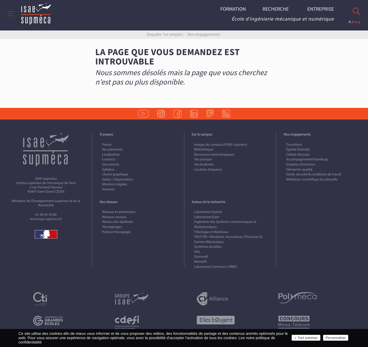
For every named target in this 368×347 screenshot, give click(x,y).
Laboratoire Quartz (208, 212)
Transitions (294, 144)
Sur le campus (202, 134)
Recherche (275, 9)
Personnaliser (336, 338)
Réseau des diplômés (117, 222)
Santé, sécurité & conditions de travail (313, 174)
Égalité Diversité (298, 149)
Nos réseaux (108, 202)
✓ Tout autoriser (306, 338)
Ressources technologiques (214, 154)
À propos (106, 134)
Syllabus (108, 169)
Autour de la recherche (208, 202)
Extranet (108, 189)
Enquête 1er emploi (164, 34)
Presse (107, 144)
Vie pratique (203, 159)
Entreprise (320, 9)
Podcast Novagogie (116, 232)
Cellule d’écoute (298, 154)
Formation (233, 9)
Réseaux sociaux (114, 217)
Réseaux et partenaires (119, 212)
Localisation (111, 154)
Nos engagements (203, 34)
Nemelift (200, 261)
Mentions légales (114, 184)
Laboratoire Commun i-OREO (215, 267)
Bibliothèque (203, 149)
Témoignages (112, 227)
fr (350, 22)
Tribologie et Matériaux (211, 232)
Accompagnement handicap (307, 159)
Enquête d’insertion (300, 164)
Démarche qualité (299, 169)
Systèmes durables (208, 246)
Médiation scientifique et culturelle (311, 179)
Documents (110, 164)
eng (357, 22)
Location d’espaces (208, 169)
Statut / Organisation (117, 179)
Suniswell (201, 256)
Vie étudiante (204, 164)
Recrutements (112, 149)
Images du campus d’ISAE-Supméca (220, 144)
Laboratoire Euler (207, 217)
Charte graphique (115, 174)
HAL (197, 252)
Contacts (108, 159)
